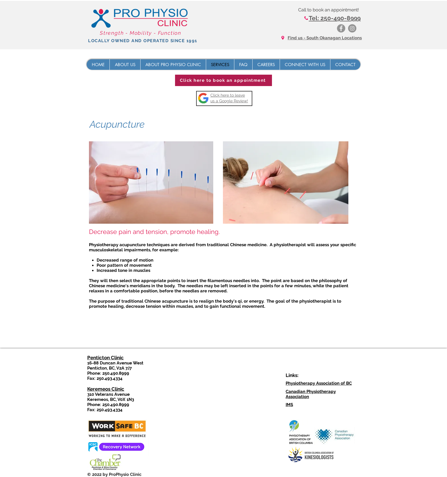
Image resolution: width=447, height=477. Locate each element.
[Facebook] (341, 28)
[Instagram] (352, 28)
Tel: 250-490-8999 (335, 18)
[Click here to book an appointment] (223, 80)
